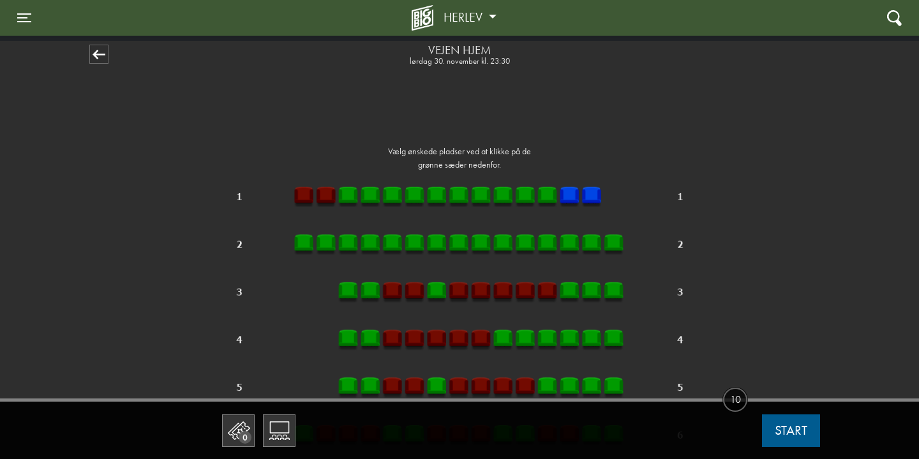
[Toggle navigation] (24, 18)
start (791, 430)
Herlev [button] (465, 17)
